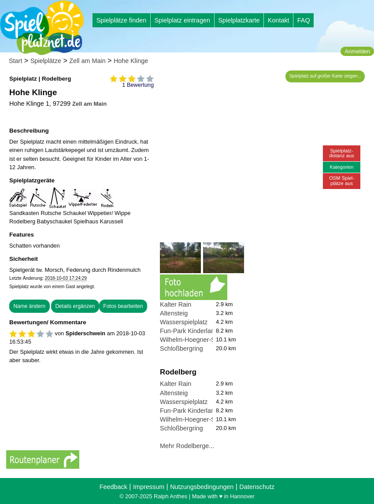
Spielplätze (45, 60)
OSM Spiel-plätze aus (341, 180)
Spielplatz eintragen (182, 20)
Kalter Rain (175, 304)
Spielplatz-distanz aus (341, 153)
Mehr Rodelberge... (187, 445)
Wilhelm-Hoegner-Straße (195, 339)
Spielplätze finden (121, 20)
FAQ (303, 20)
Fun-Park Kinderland (189, 330)
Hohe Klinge (131, 60)
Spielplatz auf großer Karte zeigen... (325, 76)
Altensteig (174, 313)
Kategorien (341, 167)
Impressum (148, 486)
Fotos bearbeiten (123, 306)
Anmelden (357, 51)
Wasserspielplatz (183, 322)
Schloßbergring (181, 348)
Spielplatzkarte (238, 20)
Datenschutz (256, 486)
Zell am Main (87, 60)
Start (15, 60)
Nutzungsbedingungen (201, 486)
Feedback (113, 486)
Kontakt (278, 20)
